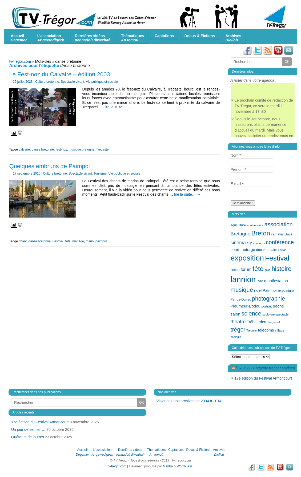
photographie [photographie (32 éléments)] (268, 298)
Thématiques (132, 38)
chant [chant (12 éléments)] (288, 234)
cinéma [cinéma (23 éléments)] (238, 242)
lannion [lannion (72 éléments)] (243, 279)
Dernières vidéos (93, 38)
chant (23, 241)
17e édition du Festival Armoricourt (263, 378)
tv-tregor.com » (22, 61)
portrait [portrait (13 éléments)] (267, 306)
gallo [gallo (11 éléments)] (267, 269)
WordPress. (185, 466)
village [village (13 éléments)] (279, 330)
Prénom (238, 169)
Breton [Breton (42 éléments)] (260, 233)
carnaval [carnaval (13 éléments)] (277, 234)
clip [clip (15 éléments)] (249, 243)
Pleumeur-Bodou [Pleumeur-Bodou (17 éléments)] (245, 306)
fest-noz (61, 149)
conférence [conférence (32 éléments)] (280, 242)
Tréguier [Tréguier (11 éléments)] (251, 330)
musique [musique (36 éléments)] (242, 289)
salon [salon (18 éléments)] (235, 314)
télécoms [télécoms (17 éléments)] (266, 330)
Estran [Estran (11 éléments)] (282, 249)
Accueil (19, 38)
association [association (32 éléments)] (278, 224)
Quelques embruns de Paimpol (49, 166)
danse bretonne (43, 149)
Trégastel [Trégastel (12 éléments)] (273, 322)
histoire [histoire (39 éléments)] (282, 268)
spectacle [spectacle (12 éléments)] (282, 314)
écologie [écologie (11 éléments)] (236, 336)
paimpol (101, 241)
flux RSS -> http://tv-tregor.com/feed (265, 368)
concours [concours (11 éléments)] (259, 243)
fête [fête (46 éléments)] (257, 268)
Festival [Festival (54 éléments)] (277, 258)
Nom (236, 155)
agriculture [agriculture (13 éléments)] (238, 225)
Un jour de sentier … (28, 429)
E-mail (237, 184)
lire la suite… (118, 107)
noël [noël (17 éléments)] (258, 290)
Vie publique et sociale (102, 82)
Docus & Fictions (199, 36)
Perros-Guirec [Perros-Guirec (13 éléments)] (241, 299)
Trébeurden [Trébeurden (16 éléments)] (256, 322)
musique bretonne (81, 149)
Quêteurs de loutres (27, 437)
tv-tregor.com (117, 466)
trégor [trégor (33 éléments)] (238, 329)
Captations (164, 36)
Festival (58, 241)
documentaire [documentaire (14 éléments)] (266, 250)
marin (90, 241)
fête (68, 241)
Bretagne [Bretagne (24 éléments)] (240, 233)
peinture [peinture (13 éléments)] (288, 291)
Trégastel (103, 149)
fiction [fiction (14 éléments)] (235, 270)
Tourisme (100, 173)
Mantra (168, 466)
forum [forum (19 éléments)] (245, 269)
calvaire (24, 149)
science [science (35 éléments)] (251, 313)
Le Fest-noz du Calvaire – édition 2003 (59, 74)
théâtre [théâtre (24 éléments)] (238, 321)
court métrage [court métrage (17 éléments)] (243, 249)
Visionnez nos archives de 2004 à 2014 (189, 401)
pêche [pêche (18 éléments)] (278, 306)
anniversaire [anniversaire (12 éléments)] (255, 225)
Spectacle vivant (72, 82)
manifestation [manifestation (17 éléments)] (276, 280)
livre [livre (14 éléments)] (260, 281)
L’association (50, 38)
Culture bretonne (47, 82)
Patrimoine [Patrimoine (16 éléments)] (272, 290)
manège (78, 241)
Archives (233, 38)
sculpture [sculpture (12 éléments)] (268, 314)
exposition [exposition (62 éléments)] (247, 258)
